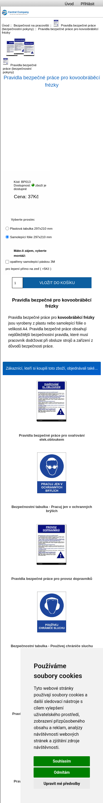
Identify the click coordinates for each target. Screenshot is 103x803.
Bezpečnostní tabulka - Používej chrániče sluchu (52, 646)
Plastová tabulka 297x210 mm (31, 228)
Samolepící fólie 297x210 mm (31, 237)
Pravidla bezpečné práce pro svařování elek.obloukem (51, 437)
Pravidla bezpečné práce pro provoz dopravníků (51, 579)
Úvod (69, 4)
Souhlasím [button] (62, 761)
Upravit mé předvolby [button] (62, 783)
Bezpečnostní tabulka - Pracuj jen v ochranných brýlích (51, 509)
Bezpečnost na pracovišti (31, 25)
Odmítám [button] (62, 772)
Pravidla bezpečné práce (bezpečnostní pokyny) (20, 64)
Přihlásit (87, 4)
